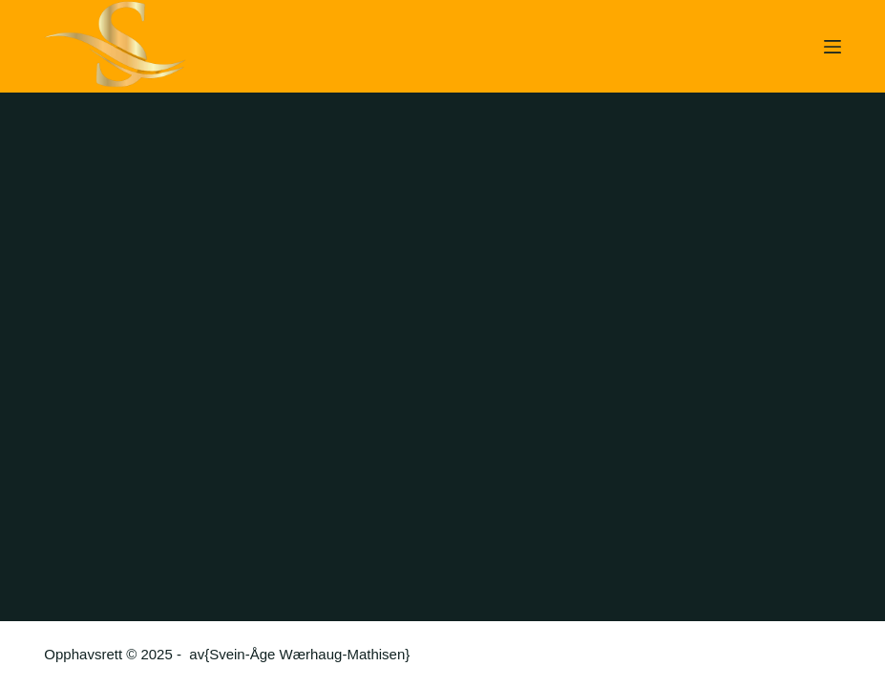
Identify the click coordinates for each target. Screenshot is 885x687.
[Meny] (832, 46)
